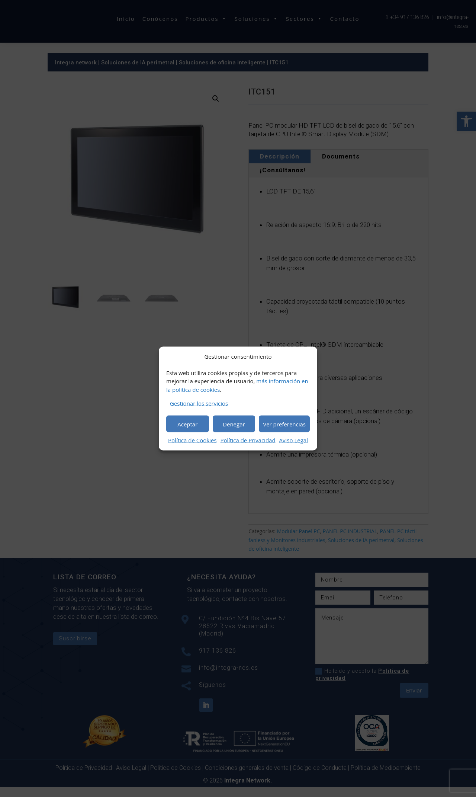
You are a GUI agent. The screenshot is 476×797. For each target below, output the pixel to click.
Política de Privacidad (247, 440)
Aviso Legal (293, 440)
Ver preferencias (284, 424)
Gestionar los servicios (199, 403)
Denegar (234, 424)
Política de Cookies (192, 440)
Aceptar (187, 424)
